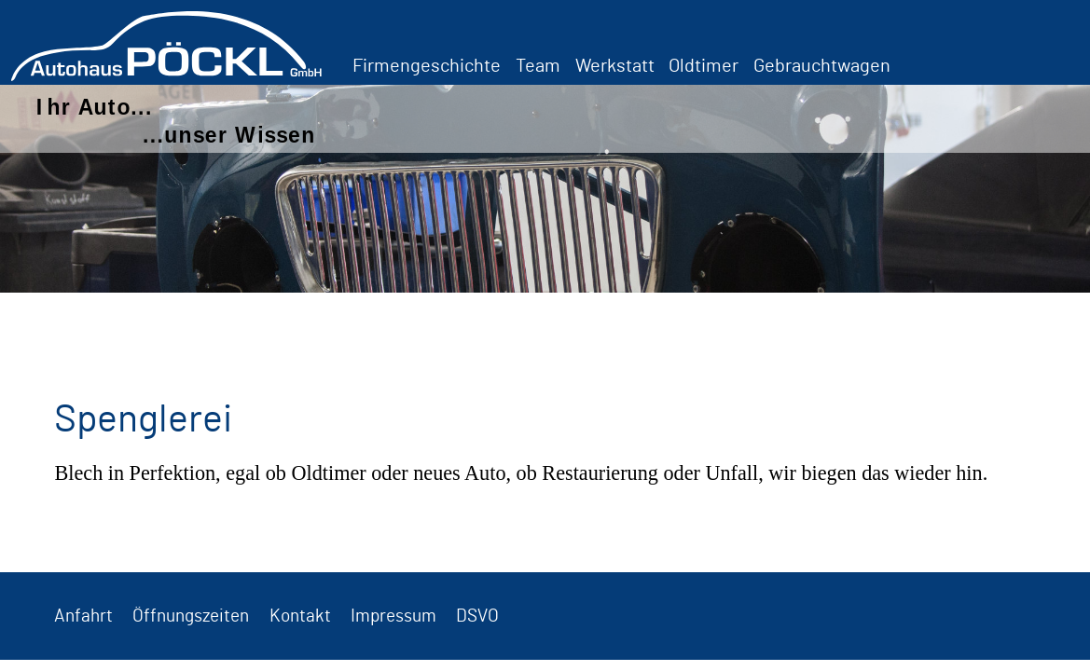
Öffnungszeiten (190, 616)
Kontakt (300, 616)
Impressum (393, 616)
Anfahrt (83, 616)
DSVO (477, 616)
